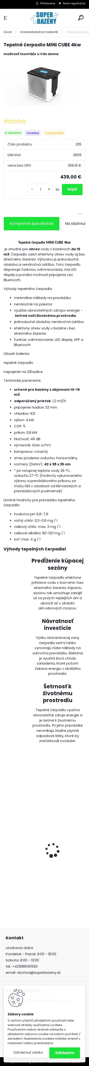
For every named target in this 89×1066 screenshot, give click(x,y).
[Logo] (44, 18)
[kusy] (40, 189)
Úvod (8, 32)
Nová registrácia (74, 3)
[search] (80, 17)
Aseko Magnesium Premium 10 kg (38, 875)
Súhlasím (64, 1053)
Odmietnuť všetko (28, 1052)
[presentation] (6, 842)
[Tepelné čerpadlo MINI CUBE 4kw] (44, 83)
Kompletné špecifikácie (31, 223)
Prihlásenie (47, 3)
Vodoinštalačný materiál (39, 32)
